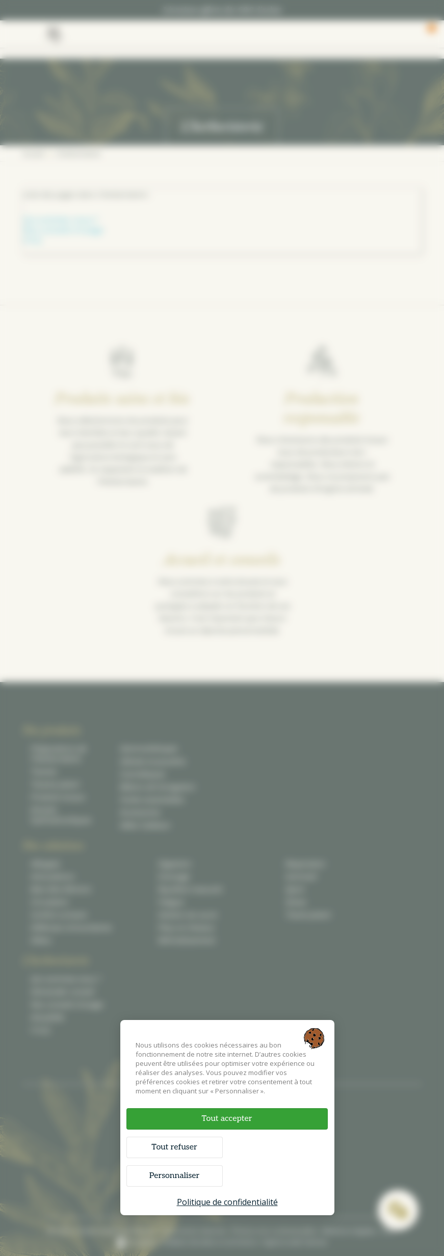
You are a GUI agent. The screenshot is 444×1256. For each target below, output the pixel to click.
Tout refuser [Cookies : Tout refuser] (174, 1147)
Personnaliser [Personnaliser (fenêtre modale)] (174, 1176)
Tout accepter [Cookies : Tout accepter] (226, 1118)
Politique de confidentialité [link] (227, 1202)
